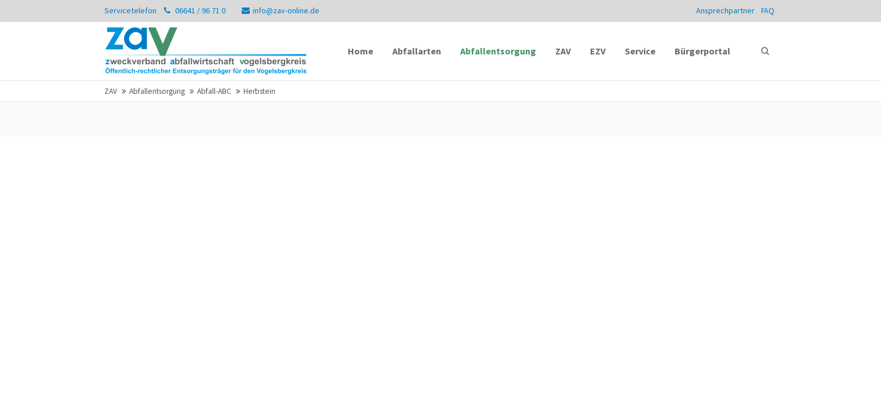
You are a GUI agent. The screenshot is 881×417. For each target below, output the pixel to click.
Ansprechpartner (725, 10)
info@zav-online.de (280, 10)
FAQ (767, 10)
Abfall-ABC (214, 91)
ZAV (110, 91)
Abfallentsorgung (157, 91)
